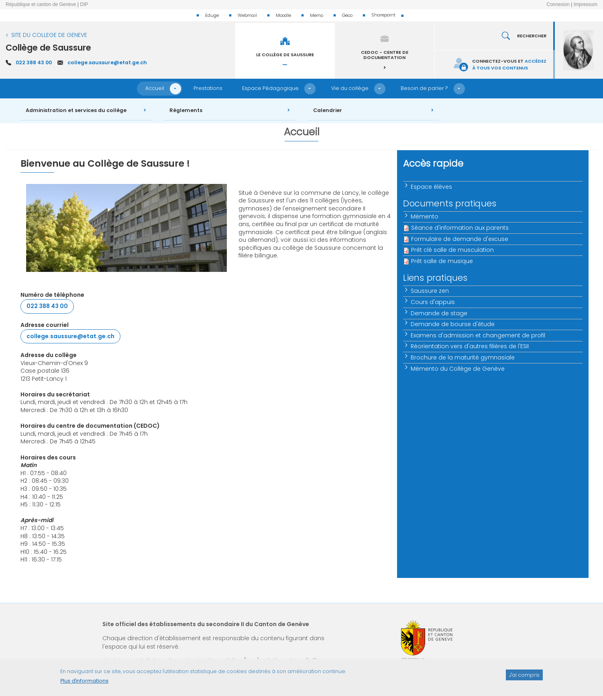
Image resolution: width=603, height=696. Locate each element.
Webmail (247, 15)
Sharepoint (383, 15)
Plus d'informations (84, 684)
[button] (175, 88)
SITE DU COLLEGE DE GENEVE (49, 35)
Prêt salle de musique (442, 261)
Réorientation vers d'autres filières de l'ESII (469, 346)
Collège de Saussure (48, 47)
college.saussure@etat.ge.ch (107, 62)
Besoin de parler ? (424, 88)
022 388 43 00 (34, 62)
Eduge (212, 15)
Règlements (185, 110)
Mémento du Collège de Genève (457, 369)
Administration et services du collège (76, 110)
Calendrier (327, 110)
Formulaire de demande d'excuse (459, 239)
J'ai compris (524, 678)
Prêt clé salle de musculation (452, 250)
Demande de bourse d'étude (452, 324)
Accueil (154, 88)
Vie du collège (350, 88)
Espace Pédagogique (270, 88)
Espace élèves (431, 187)
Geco (347, 15)
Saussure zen (429, 291)
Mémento (424, 216)
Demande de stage (439, 313)
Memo (316, 15)
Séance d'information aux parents (460, 228)
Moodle (283, 15)
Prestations (208, 88)
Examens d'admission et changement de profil (478, 335)
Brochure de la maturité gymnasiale (462, 357)
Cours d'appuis (432, 302)
